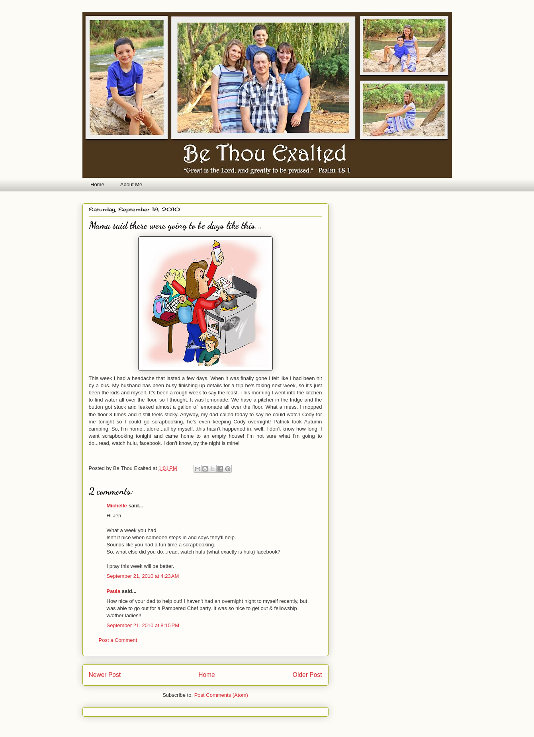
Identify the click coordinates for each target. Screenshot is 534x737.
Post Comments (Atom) (221, 695)
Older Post (307, 674)
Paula (114, 591)
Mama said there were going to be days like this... (175, 225)
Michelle (117, 506)
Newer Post (105, 674)
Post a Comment (118, 640)
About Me (131, 184)
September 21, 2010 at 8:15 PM (143, 625)
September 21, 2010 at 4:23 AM (143, 576)
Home (97, 184)
